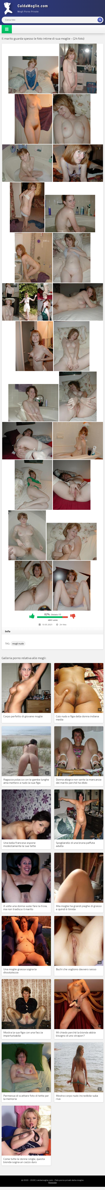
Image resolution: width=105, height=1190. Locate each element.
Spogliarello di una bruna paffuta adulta (75, 844)
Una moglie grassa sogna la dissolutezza (20, 971)
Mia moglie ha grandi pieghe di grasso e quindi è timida (79, 907)
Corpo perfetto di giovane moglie (23, 716)
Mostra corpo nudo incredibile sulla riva (77, 1097)
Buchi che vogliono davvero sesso (76, 969)
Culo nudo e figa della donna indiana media (77, 718)
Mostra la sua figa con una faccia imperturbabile (23, 1034)
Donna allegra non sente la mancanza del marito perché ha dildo (78, 781)
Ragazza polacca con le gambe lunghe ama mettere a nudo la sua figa (26, 781)
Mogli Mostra (27, 8)
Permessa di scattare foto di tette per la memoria (26, 1097)
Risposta (52, 1182)
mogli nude (18, 643)
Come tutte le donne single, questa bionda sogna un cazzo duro (24, 1160)
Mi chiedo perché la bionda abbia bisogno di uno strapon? (76, 1034)
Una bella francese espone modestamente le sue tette (19, 844)
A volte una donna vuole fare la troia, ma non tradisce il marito (25, 907)
